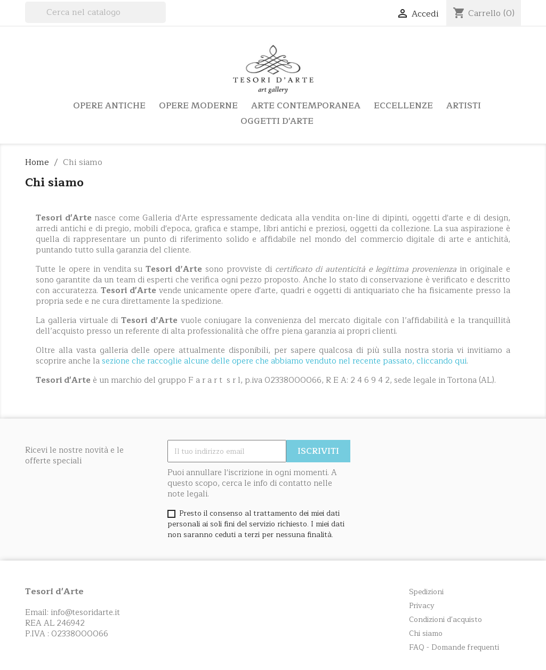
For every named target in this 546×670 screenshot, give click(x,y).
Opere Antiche (109, 106)
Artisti (463, 106)
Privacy (422, 606)
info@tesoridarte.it (85, 612)
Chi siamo (426, 633)
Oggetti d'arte (277, 121)
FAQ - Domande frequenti (454, 647)
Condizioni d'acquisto (445, 619)
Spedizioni (426, 592)
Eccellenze (403, 106)
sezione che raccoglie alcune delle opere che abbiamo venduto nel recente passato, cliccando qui (284, 361)
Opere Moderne (198, 106)
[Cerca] (95, 12)
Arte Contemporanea (305, 106)
